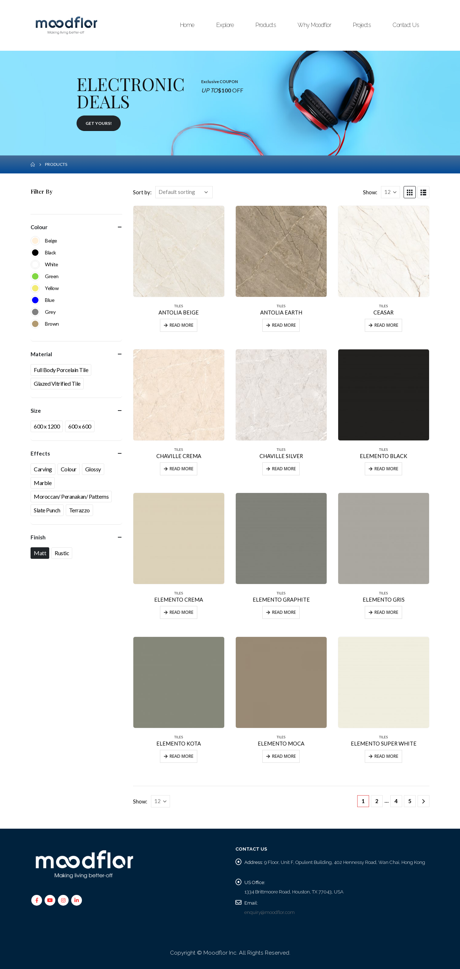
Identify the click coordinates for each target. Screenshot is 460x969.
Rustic (62, 552)
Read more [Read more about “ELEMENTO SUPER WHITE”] (386, 756)
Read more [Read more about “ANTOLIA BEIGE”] (181, 325)
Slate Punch (47, 510)
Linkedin (76, 900)
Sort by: (142, 192)
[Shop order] (184, 192)
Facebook (36, 900)
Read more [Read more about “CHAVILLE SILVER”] (284, 469)
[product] (178, 251)
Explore (225, 25)
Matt (40, 552)
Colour (69, 469)
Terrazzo (79, 510)
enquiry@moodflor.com (269, 912)
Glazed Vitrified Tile (57, 383)
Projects (362, 25)
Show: (370, 192)
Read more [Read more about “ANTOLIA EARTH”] (284, 325)
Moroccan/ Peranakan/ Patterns (71, 496)
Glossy (93, 469)
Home (187, 25)
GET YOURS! (99, 123)
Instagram (63, 900)
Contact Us (405, 25)
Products (266, 25)
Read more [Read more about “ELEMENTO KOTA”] (181, 756)
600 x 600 (79, 426)
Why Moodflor (314, 25)
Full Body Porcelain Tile (61, 369)
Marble (42, 482)
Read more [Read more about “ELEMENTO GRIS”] (386, 612)
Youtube (50, 900)
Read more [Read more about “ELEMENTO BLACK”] (386, 469)
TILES (178, 306)
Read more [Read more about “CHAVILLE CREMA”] (181, 469)
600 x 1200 (47, 426)
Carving (43, 469)
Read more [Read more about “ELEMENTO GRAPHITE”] (284, 612)
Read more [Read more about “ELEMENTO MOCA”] (284, 756)
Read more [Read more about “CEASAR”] (386, 325)
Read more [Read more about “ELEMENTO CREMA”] (181, 612)
